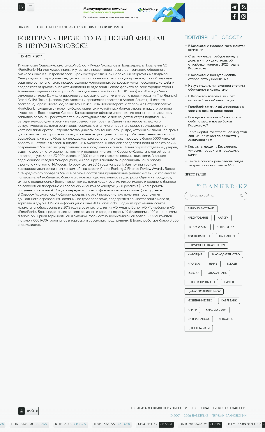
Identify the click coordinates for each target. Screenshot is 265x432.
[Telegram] (234, 7)
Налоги (223, 217)
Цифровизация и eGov (204, 291)
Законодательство (225, 254)
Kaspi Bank (229, 300)
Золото (193, 273)
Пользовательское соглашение (218, 408)
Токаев (232, 263)
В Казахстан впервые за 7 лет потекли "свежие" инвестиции (210, 98)
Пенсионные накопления (206, 245)
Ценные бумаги (199, 328)
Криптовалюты (199, 236)
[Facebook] (234, 16)
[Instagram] (243, 16)
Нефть (213, 263)
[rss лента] (243, 7)
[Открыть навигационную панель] (30, 7)
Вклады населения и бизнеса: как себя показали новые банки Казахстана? (213, 121)
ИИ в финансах (199, 319)
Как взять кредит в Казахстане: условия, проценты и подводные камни (212, 150)
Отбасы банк (217, 273)
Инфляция (195, 254)
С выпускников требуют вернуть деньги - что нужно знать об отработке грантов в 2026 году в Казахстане (212, 62)
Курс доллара (216, 309)
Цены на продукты (201, 282)
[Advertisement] (98, 239)
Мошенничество (200, 300)
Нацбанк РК (227, 236)
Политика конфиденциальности (158, 408)
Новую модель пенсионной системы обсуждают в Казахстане (215, 88)
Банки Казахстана (201, 208)
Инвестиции (225, 227)
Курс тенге (231, 282)
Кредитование (198, 217)
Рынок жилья (197, 227)
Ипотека (194, 263)
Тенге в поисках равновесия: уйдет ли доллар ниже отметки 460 (214, 163)
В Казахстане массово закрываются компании (215, 48)
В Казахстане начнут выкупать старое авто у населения (210, 77)
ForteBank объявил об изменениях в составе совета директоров (214, 109)
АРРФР (192, 309)
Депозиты (226, 319)
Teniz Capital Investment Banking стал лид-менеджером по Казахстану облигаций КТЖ (216, 136)
